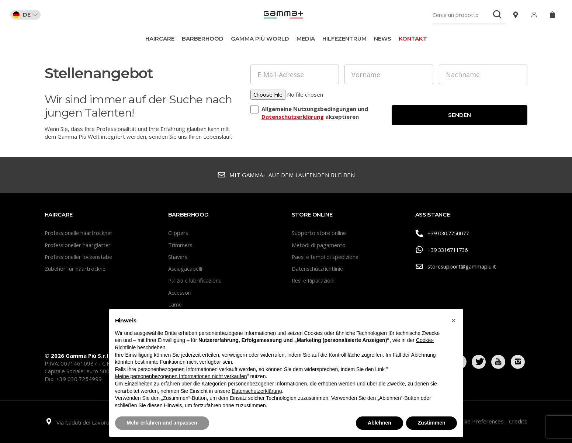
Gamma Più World (260, 38)
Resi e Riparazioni (314, 280)
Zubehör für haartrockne (75, 268)
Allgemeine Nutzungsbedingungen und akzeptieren (314, 113)
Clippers (178, 232)
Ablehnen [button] (379, 423)
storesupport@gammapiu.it (456, 266)
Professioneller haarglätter (79, 245)
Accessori (180, 292)
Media (306, 38)
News (382, 38)
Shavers (178, 256)
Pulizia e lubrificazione (195, 280)
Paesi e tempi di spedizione (327, 256)
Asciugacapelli (185, 268)
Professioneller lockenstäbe (80, 256)
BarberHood (202, 38)
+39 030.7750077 (444, 233)
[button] (454, 320)
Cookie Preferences (479, 421)
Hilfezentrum (344, 38)
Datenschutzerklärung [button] (257, 391)
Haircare (159, 38)
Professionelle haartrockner (80, 232)
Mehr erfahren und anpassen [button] (162, 423)
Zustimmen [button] (432, 423)
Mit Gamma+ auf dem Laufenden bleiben (286, 175)
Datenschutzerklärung (292, 117)
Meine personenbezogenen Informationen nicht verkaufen (181, 376)
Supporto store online (319, 232)
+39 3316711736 (443, 250)
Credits (518, 421)
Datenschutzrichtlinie (318, 268)
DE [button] (26, 14)
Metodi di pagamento (319, 245)
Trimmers (180, 245)
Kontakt (413, 38)
